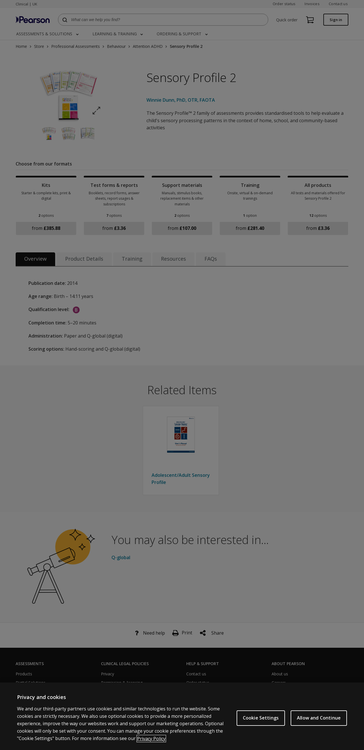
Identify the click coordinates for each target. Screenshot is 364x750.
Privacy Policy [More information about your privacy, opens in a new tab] (151, 744)
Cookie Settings (261, 723)
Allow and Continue (319, 723)
